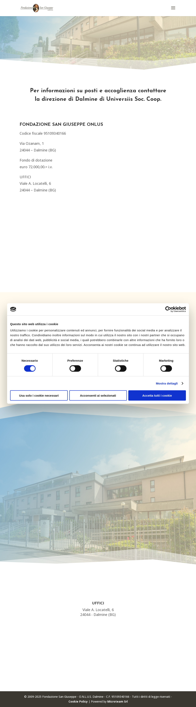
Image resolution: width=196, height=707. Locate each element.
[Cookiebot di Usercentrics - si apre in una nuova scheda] (168, 309)
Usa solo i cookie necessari (39, 395)
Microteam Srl (117, 701)
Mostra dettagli (167, 383)
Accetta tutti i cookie (157, 395)
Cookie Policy (78, 701)
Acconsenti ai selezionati (98, 395)
